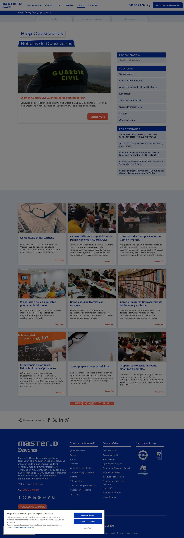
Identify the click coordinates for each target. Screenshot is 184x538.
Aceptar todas (87, 515)
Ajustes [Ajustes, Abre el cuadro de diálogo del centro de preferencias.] (87, 528)
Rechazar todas (88, 521)
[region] (54, 522)
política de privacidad (24, 527)
